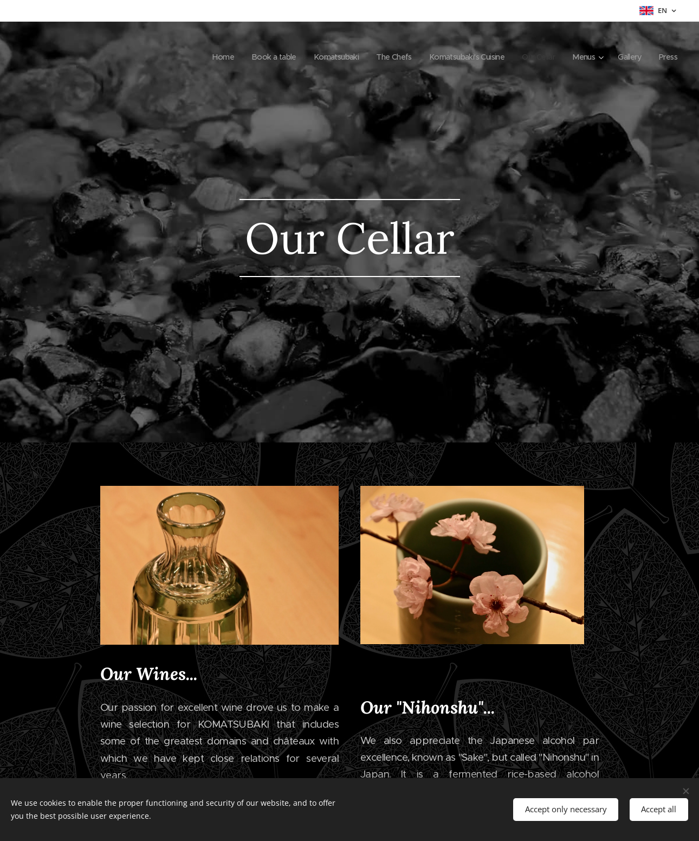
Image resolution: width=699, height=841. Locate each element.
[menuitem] (196, 56)
